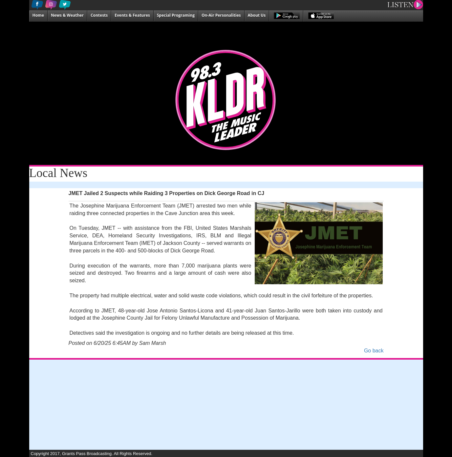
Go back (374, 350)
